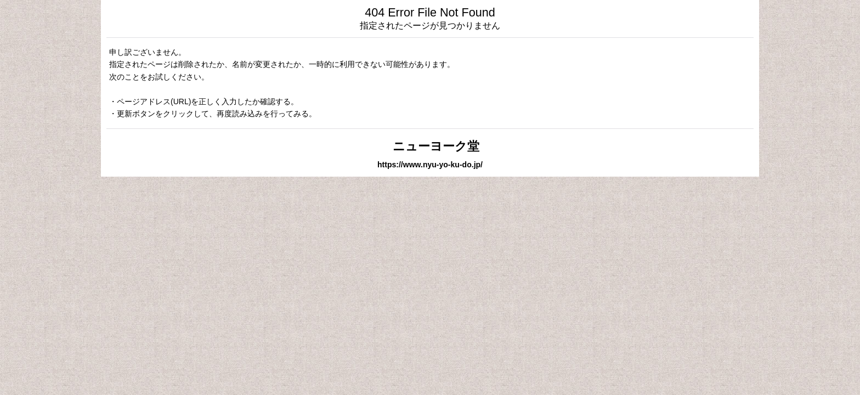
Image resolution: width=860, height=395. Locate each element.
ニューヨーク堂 (430, 146)
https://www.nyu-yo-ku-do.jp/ (430, 164)
